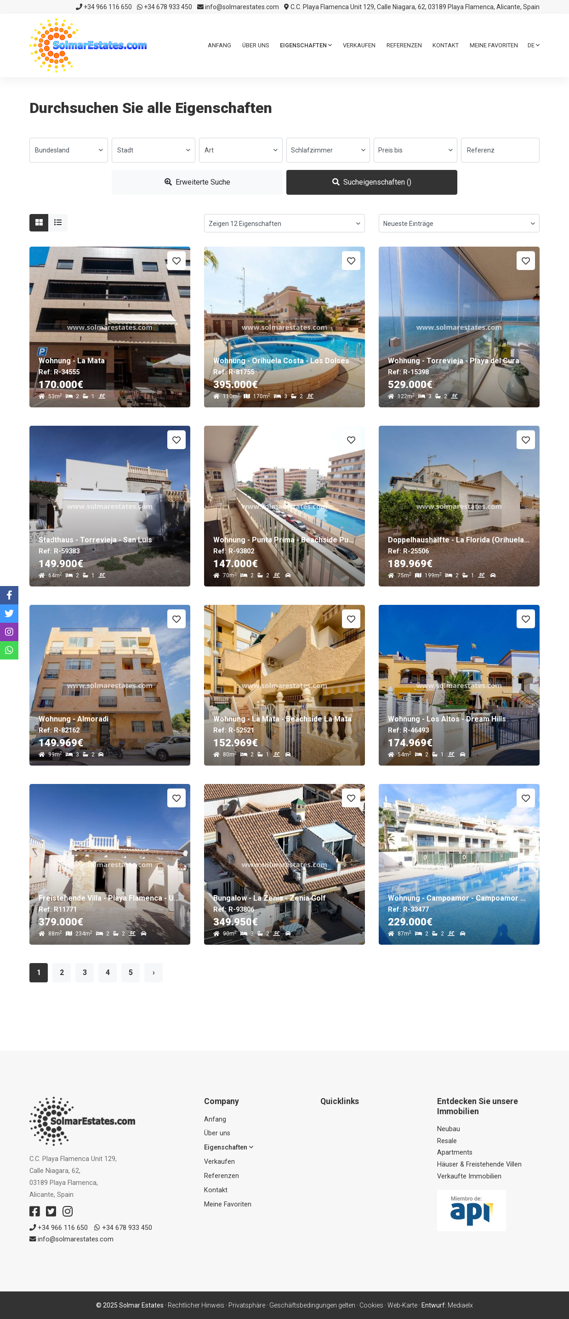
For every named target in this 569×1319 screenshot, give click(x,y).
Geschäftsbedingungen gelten (312, 1305)
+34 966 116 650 (104, 7)
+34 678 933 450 (164, 7)
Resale (447, 1141)
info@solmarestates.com (238, 7)
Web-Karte (402, 1305)
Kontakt (445, 45)
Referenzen (404, 45)
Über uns (255, 45)
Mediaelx (460, 1305)
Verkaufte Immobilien (469, 1176)
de (534, 45)
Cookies (371, 1305)
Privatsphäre (246, 1305)
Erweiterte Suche (197, 182)
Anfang (219, 45)
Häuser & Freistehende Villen (479, 1164)
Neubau (448, 1129)
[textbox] (68, 150)
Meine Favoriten (494, 45)
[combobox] (68, 150)
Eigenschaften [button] (306, 45)
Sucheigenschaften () (371, 182)
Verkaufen (359, 45)
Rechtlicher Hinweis (196, 1305)
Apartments (454, 1152)
